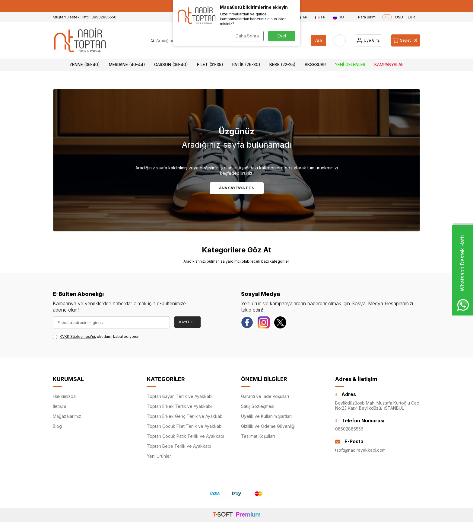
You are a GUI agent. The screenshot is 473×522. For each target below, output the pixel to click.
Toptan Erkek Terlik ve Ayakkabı (179, 406)
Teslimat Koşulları (258, 436)
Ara (318, 40)
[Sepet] (405, 40)
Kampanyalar (389, 64)
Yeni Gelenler (350, 64)
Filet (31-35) (210, 64)
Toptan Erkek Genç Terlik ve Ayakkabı (185, 416)
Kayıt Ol (187, 322)
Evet (282, 35)
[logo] (80, 40)
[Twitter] (280, 322)
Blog (57, 426)
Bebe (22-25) (282, 64)
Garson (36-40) (171, 64)
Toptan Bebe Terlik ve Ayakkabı (179, 446)
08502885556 (349, 428)
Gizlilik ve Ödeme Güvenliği (268, 426)
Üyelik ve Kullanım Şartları (266, 416)
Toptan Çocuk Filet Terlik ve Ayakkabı (185, 426)
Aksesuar (315, 64)
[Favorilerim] (340, 40)
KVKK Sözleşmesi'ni (77, 336)
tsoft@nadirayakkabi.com (360, 450)
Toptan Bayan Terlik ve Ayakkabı (180, 396)
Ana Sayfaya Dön (236, 188)
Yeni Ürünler (159, 456)
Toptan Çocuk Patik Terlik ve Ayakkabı (185, 436)
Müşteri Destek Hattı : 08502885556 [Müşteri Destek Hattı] (84, 17)
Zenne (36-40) (84, 64)
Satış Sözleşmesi (257, 406)
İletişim (59, 406)
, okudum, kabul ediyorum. (97, 336)
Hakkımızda (64, 396)
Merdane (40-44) (127, 64)
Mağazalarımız (67, 416)
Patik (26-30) (246, 64)
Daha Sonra (247, 35)
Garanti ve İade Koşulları (265, 396)
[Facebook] (247, 322)
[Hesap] (368, 40)
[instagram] (264, 322)
